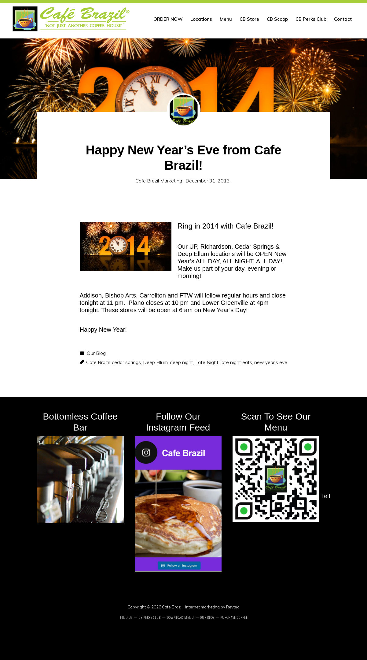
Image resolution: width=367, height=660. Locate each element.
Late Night (206, 362)
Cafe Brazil (98, 362)
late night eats (236, 362)
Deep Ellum (155, 362)
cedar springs (126, 362)
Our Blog (96, 353)
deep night (181, 362)
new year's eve (270, 362)
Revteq (233, 606)
